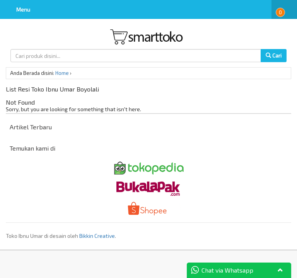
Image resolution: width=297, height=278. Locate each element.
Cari (274, 55)
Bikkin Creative (97, 235)
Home (62, 73)
